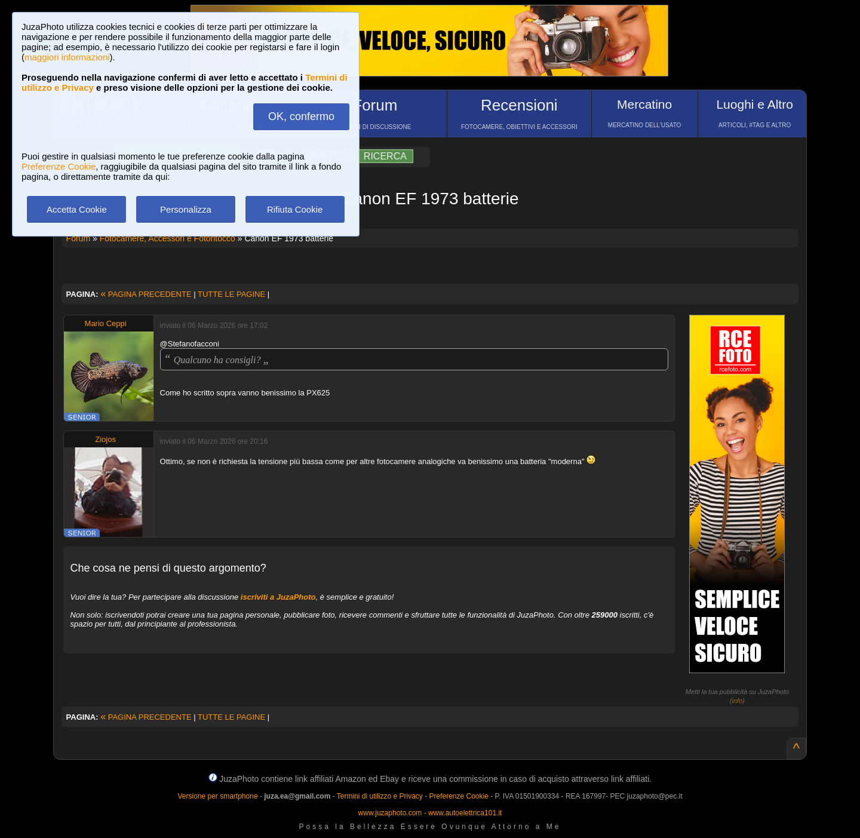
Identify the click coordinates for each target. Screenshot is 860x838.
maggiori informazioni (67, 57)
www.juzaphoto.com (390, 813)
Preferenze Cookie (59, 166)
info (737, 700)
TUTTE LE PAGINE (231, 294)
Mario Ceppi (106, 323)
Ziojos (105, 439)
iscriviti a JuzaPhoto (278, 597)
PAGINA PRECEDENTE (145, 294)
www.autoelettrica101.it (465, 813)
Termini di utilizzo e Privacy (380, 796)
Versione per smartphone (217, 796)
